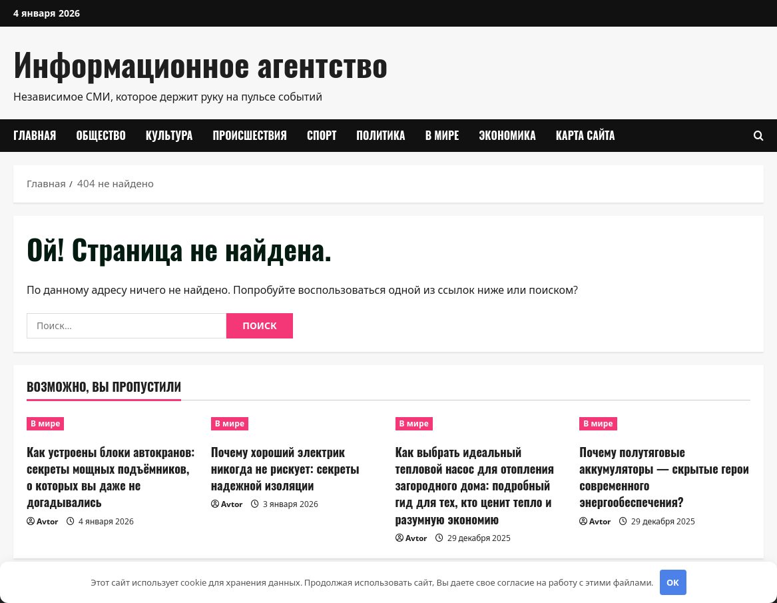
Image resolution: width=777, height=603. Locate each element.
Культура (169, 135)
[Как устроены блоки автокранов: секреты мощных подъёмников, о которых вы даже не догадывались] (112, 424)
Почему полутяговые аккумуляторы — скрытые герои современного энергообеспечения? (664, 477)
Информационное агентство (200, 63)
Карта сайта (585, 135)
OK (672, 582)
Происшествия (249, 135)
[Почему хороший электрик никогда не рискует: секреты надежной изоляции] (296, 424)
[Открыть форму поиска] (759, 136)
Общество (100, 135)
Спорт (321, 135)
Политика (380, 135)
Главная (34, 135)
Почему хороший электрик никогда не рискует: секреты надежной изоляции (285, 468)
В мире (442, 135)
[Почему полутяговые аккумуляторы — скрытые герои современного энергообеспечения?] (664, 424)
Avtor (47, 521)
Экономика (507, 135)
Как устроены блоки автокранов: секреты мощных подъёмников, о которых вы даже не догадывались (110, 477)
